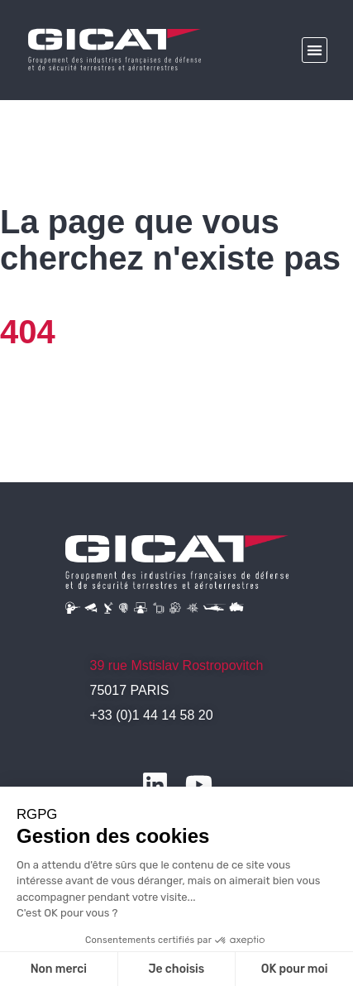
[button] (314, 50)
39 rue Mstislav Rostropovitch (177, 665)
